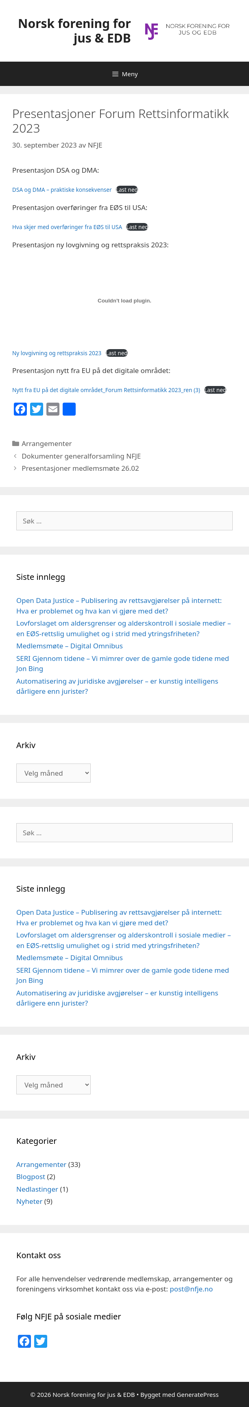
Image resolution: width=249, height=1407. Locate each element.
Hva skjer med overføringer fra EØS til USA (67, 227)
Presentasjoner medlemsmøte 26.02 (80, 468)
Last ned (127, 189)
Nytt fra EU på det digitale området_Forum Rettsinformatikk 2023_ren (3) (106, 390)
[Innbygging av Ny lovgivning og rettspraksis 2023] (124, 300)
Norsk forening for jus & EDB (74, 30)
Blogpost (30, 1176)
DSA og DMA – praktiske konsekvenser (62, 189)
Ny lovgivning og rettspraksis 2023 (56, 353)
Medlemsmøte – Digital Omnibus (69, 645)
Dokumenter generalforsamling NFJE (81, 456)
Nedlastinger (37, 1189)
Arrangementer (47, 443)
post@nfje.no (191, 1288)
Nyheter (29, 1201)
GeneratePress (197, 1394)
